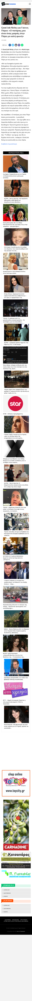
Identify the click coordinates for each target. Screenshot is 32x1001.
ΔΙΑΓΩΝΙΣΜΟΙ (7, 959)
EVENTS (6, 962)
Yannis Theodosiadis (21, 997)
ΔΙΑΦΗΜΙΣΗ (8, 986)
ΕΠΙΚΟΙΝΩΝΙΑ (15, 986)
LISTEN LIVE (6, 956)
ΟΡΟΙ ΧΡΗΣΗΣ (23, 986)
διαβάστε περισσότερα (9, 176)
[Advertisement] (16, 63)
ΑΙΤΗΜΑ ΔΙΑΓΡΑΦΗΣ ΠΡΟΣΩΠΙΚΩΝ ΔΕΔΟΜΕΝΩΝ (16, 987)
